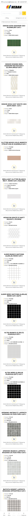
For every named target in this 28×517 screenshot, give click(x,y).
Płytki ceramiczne (6, 21)
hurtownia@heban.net (9, 2)
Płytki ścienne (14, 21)
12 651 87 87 (22, 2)
